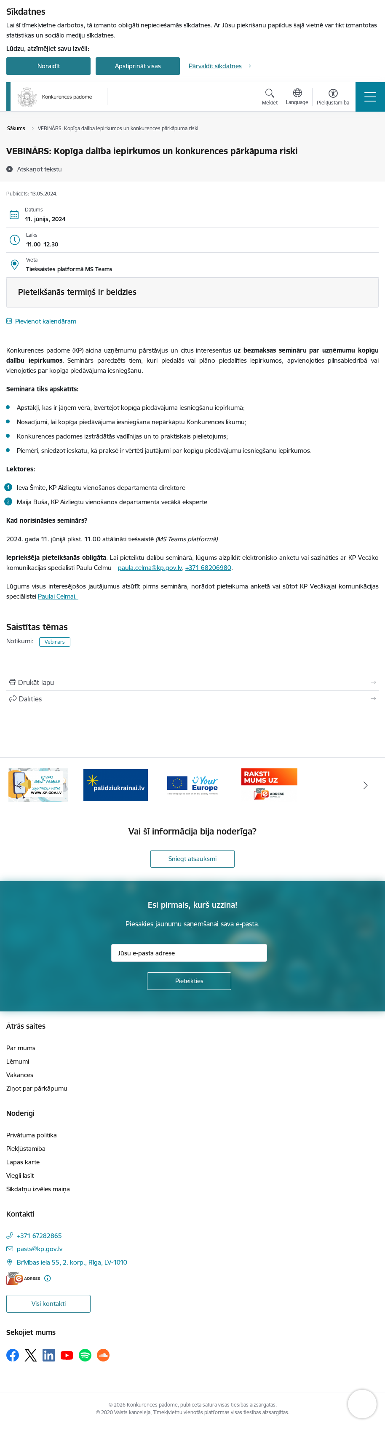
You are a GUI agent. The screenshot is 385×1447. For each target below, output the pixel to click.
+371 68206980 (208, 568)
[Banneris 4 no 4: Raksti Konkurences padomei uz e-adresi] (269, 785)
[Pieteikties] (189, 981)
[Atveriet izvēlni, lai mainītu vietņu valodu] (297, 97)
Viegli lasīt (20, 1176)
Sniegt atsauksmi (192, 859)
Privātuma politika (31, 1135)
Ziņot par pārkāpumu (36, 1088)
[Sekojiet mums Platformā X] (30, 1355)
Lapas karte (23, 1162)
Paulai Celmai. (58, 596)
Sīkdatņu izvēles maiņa (38, 1189)
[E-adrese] (23, 1278)
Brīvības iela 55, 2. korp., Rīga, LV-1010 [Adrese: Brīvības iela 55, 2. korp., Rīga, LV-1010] (72, 1262)
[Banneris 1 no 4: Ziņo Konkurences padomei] (38, 785)
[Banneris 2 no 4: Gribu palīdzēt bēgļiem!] (115, 785)
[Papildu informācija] (47, 1278)
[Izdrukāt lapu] (192, 682)
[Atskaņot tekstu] (39, 169)
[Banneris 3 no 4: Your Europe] (192, 785)
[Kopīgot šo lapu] (192, 699)
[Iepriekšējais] (19, 785)
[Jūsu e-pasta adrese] (189, 953)
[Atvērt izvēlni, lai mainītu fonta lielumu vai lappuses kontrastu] (333, 98)
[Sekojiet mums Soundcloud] (103, 1355)
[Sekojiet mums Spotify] (85, 1355)
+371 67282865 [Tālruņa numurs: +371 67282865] (39, 1236)
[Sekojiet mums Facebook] (12, 1355)
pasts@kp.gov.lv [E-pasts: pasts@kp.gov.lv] (39, 1249)
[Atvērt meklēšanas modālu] (270, 98)
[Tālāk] (366, 785)
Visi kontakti (49, 1304)
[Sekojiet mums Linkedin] (49, 1355)
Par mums (20, 1048)
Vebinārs (55, 642)
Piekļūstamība (25, 1149)
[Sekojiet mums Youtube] (67, 1355)
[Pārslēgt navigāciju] (370, 97)
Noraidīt (48, 66)
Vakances (19, 1075)
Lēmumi (17, 1061)
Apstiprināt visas (138, 66)
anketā (262, 586)
